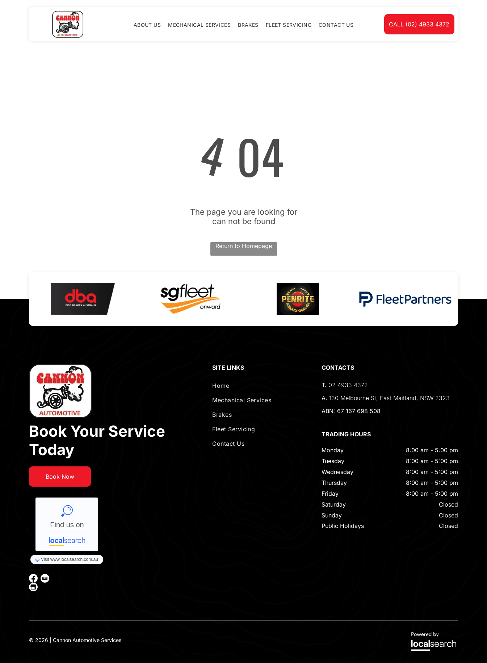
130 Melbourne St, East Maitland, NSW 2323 (389, 398)
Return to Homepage (243, 245)
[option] (83, 299)
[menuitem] (147, 25)
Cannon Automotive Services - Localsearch (66, 524)
